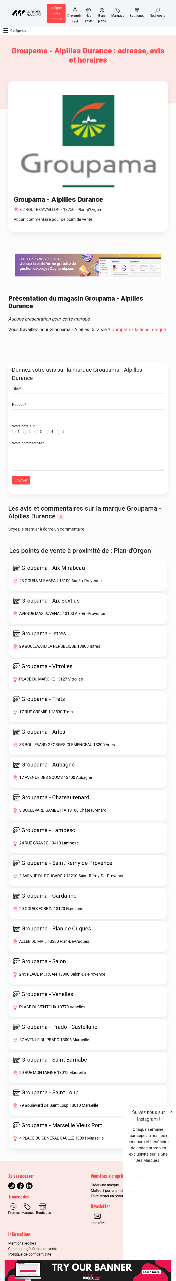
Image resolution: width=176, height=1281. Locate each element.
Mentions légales (22, 1243)
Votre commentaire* (28, 443)
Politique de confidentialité (29, 1254)
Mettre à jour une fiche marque (115, 1190)
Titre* (16, 388)
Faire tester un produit (108, 1196)
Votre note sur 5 (25, 426)
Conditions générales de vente (32, 1249)
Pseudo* (19, 404)
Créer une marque (105, 1185)
